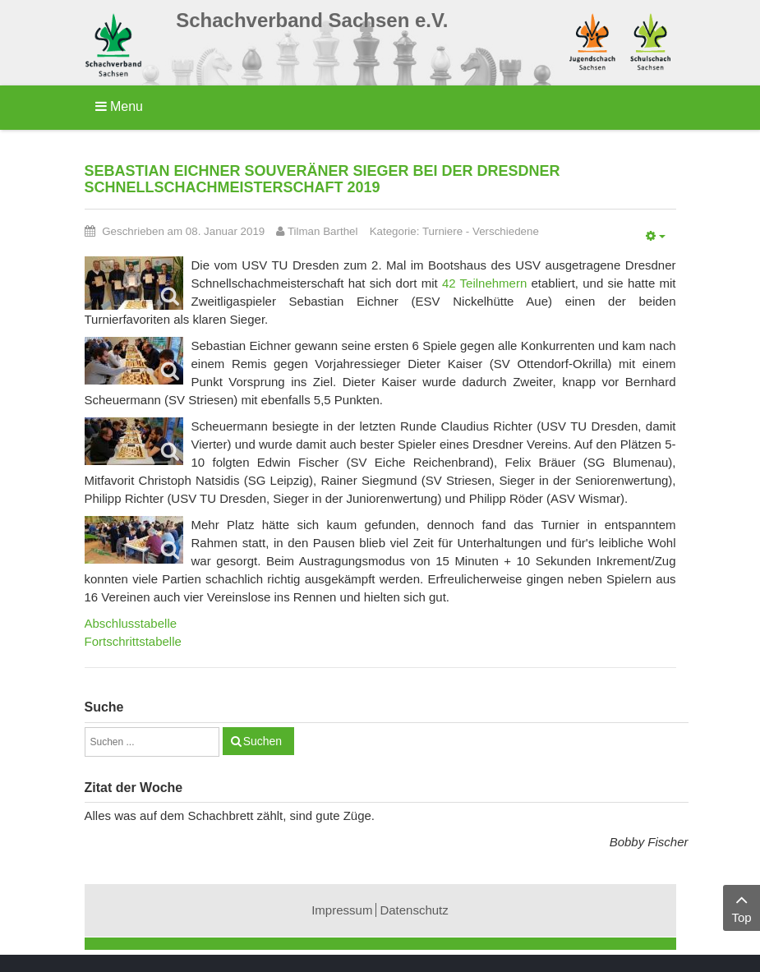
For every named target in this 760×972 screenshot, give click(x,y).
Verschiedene (505, 231)
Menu (119, 106)
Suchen (262, 741)
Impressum (341, 910)
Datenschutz (414, 910)
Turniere (442, 231)
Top (741, 906)
